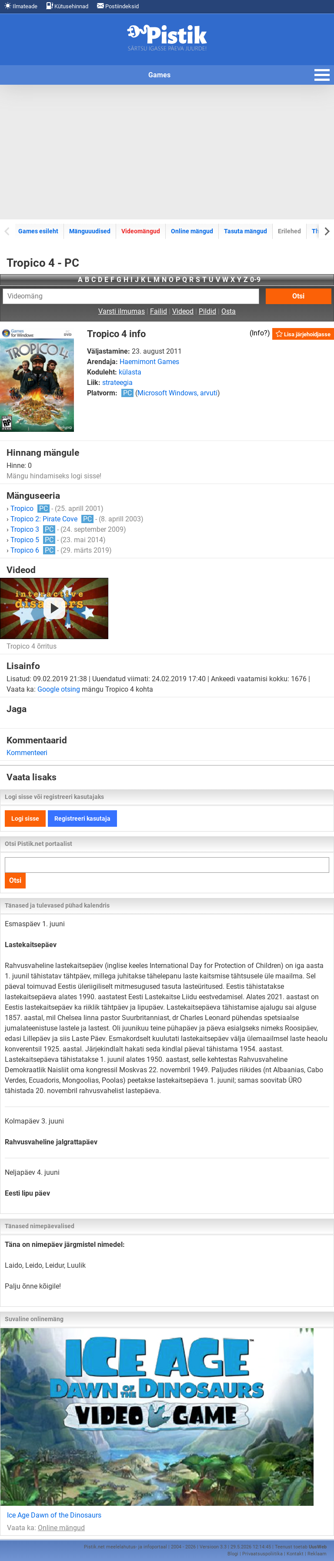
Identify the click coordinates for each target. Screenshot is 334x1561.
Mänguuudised (89, 231)
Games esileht (38, 231)
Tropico (30, 508)
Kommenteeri (27, 753)
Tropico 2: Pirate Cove (52, 519)
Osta (228, 311)
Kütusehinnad (67, 6)
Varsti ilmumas (121, 311)
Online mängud (192, 231)
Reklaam (317, 1554)
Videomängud (140, 231)
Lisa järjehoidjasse (303, 334)
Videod (183, 311)
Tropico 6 (32, 550)
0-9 (255, 279)
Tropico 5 (32, 540)
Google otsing (58, 689)
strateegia (117, 382)
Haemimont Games (149, 362)
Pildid (207, 311)
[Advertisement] (167, 152)
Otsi (298, 296)
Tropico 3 (32, 529)
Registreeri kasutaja (82, 818)
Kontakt (295, 1554)
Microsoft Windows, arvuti (177, 393)
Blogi (232, 1554)
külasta (130, 372)
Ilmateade (20, 6)
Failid (158, 311)
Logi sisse (25, 818)
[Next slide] (326, 231)
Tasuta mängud (245, 231)
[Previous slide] (7, 231)
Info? (259, 333)
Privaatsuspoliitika (262, 1554)
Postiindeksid (118, 6)
